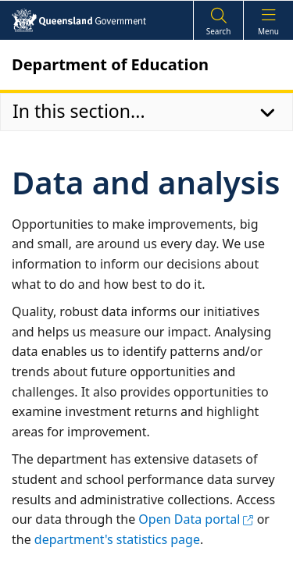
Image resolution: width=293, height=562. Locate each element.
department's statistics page (117, 539)
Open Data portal (195, 519)
